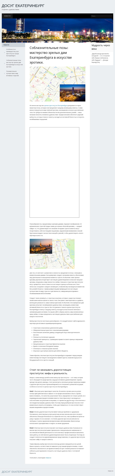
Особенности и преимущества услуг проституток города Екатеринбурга (12, 52)
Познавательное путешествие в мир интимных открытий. (12, 73)
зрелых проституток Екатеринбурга (55, 105)
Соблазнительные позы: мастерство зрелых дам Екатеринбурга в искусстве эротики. (14, 63)
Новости (7, 16)
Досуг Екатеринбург (23, 6)
